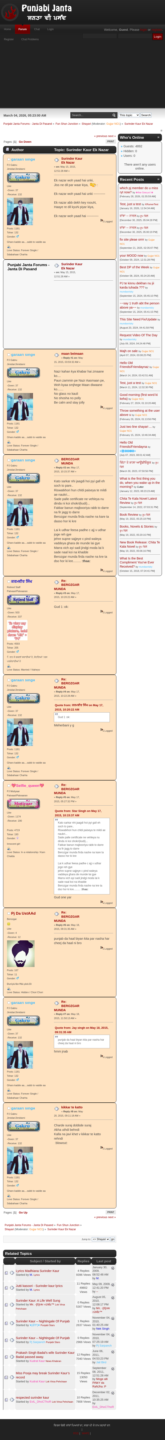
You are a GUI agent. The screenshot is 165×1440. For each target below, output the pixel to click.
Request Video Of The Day (138, 335)
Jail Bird (101, 1362)
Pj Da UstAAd (23, 913)
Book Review (129, 514)
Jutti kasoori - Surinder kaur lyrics (39, 1286)
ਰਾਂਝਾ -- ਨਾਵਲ (128, 215)
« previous (100, 136)
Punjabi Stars (47, 1325)
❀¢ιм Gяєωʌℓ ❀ (144, 192)
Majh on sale (129, 351)
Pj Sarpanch (37, 1342)
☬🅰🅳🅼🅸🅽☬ (128, 451)
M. (31, 1274)
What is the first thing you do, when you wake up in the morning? (140, 482)
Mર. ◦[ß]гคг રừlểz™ (42, 1304)
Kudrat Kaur (37, 1361)
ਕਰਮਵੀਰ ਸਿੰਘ (21, 581)
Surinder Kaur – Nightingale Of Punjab (43, 1321)
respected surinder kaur (32, 1397)
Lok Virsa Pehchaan (56, 1381)
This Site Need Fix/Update (138, 319)
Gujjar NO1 (113, 123)
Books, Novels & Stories (137, 526)
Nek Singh (102, 1328)
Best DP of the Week (135, 267)
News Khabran (53, 1361)
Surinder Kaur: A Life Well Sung (38, 1300)
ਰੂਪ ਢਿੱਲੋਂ (144, 216)
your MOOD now (131, 255)
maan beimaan (72, 353)
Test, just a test (130, 204)
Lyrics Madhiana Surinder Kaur (37, 1271)
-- (97, 1291)
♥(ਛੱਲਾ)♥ (35, 1325)
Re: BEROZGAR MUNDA (66, 585)
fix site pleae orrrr (132, 239)
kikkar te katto (72, 1107)
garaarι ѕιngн (23, 159)
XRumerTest (151, 204)
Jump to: (86, 1239)
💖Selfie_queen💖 (27, 785)
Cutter (140, 487)
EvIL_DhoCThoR (40, 1401)
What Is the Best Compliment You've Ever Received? (137, 562)
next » (112, 136)
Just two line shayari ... (136, 426)
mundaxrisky (126, 291)
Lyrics (37, 1275)
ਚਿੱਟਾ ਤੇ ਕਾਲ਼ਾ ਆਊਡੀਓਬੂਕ (135, 462)
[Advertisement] (82, 77)
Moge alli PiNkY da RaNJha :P (100, 1382)
